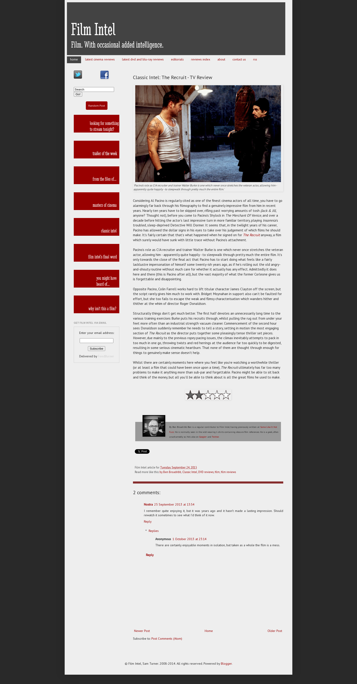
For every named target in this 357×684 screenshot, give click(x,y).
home (74, 59)
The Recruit (251, 235)
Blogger (226, 663)
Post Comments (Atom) (166, 638)
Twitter (215, 436)
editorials (177, 59)
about (221, 59)
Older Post (275, 631)
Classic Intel (189, 472)
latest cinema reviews (100, 59)
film (217, 472)
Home (209, 631)
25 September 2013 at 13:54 (174, 504)
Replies (154, 531)
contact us (239, 59)
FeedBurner (106, 356)
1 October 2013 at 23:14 (189, 539)
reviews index (200, 59)
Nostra (148, 504)
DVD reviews (206, 472)
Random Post (96, 105)
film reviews (228, 472)
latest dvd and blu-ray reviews (143, 59)
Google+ (203, 436)
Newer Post (142, 631)
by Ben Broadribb (170, 472)
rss (255, 59)
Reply (148, 521)
